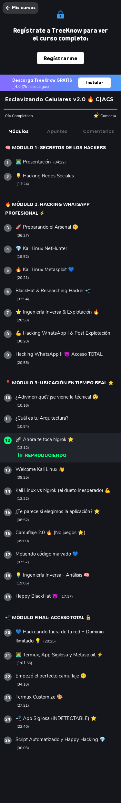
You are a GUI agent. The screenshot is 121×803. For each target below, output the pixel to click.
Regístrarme (60, 58)
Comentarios (98, 131)
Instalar (94, 82)
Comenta (105, 115)
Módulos (18, 131)
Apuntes (57, 131)
